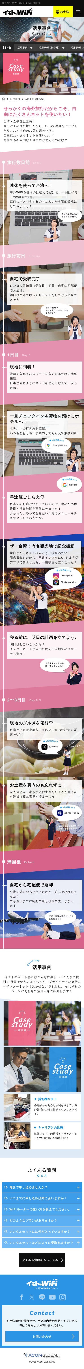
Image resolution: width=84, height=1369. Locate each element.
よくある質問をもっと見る (40, 1260)
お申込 (64, 11)
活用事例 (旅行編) (49, 47)
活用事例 (22, 47)
